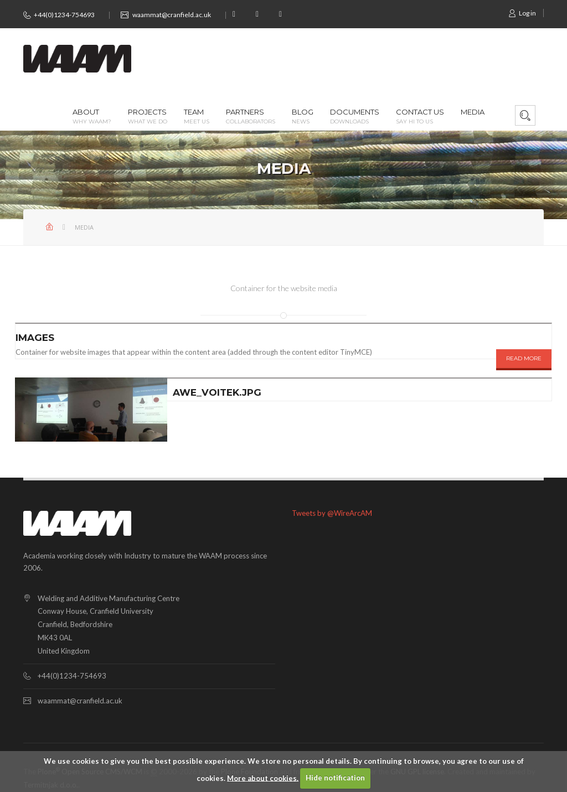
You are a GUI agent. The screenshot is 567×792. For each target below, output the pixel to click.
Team (196, 116)
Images (35, 337)
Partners (250, 116)
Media (472, 112)
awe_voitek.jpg (217, 392)
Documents (354, 116)
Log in (522, 13)
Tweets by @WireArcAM (332, 513)
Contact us (420, 116)
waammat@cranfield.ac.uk (171, 15)
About (92, 116)
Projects (147, 116)
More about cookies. (262, 777)
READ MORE (524, 358)
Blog (302, 116)
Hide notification (335, 777)
